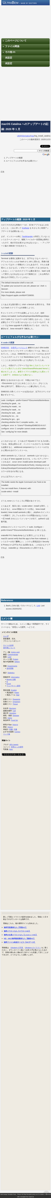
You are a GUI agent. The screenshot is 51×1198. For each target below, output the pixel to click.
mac (32, 136)
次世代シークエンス (19, 348)
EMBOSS (5, 348)
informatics (25, 136)
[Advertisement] (25, 93)
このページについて (14, 41)
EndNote (25, 228)
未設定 (8, 57)
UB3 (19, 136)
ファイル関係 (10, 46)
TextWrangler (27, 236)
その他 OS (8, 52)
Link (38, 606)
